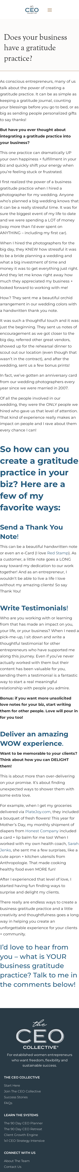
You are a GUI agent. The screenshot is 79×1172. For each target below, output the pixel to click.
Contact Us (12, 1167)
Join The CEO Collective (22, 1091)
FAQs (8, 1103)
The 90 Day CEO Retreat (23, 1129)
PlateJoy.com (38, 812)
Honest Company (42, 831)
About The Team (17, 1161)
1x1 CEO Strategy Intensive (24, 1141)
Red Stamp (57, 553)
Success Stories (16, 1097)
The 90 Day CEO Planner (23, 1123)
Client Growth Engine (21, 1135)
